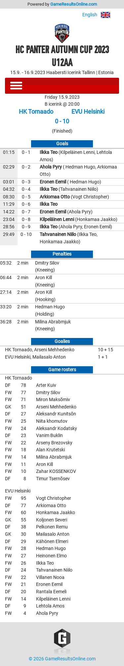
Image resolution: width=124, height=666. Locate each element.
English (100, 15)
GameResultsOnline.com (73, 4)
